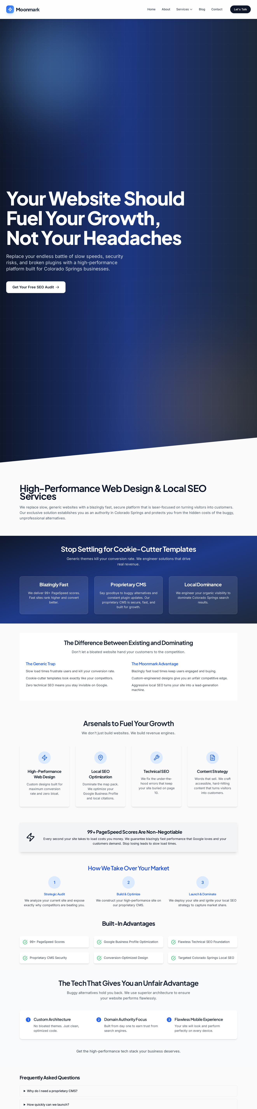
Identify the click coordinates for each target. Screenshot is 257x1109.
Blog (202, 9)
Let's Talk (240, 9)
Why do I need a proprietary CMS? (52, 1091)
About (166, 9)
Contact (216, 9)
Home (151, 9)
